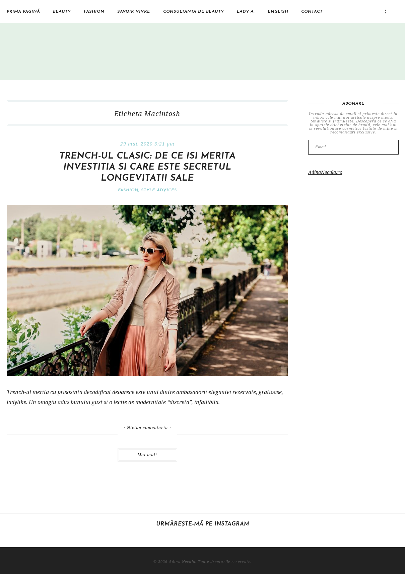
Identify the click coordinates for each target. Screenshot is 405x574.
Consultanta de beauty (193, 12)
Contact (312, 12)
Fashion (94, 12)
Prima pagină (23, 12)
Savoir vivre (133, 12)
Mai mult (147, 455)
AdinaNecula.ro (325, 172)
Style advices (159, 190)
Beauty (62, 12)
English (278, 12)
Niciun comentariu (147, 428)
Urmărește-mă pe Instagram (202, 524)
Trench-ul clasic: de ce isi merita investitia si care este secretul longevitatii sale (147, 167)
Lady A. (246, 12)
